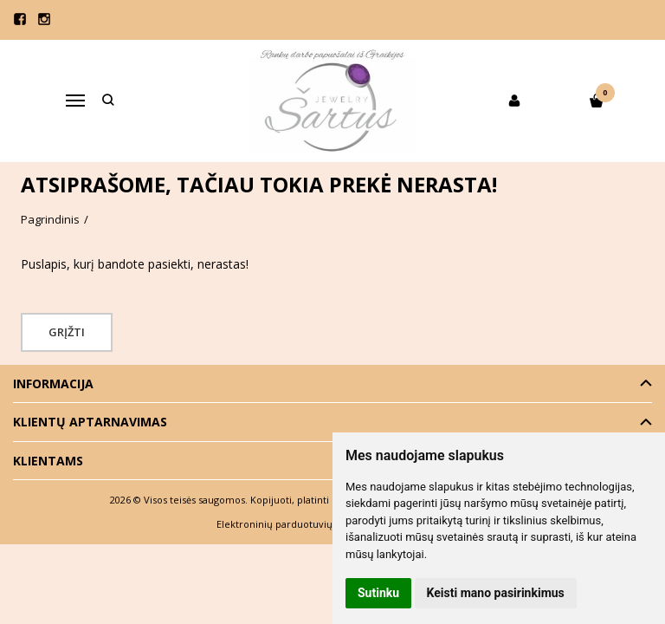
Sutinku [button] (378, 593)
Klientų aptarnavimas (90, 421)
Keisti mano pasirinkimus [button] (496, 593)
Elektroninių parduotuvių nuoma (292, 523)
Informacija (53, 383)
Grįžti (66, 332)
